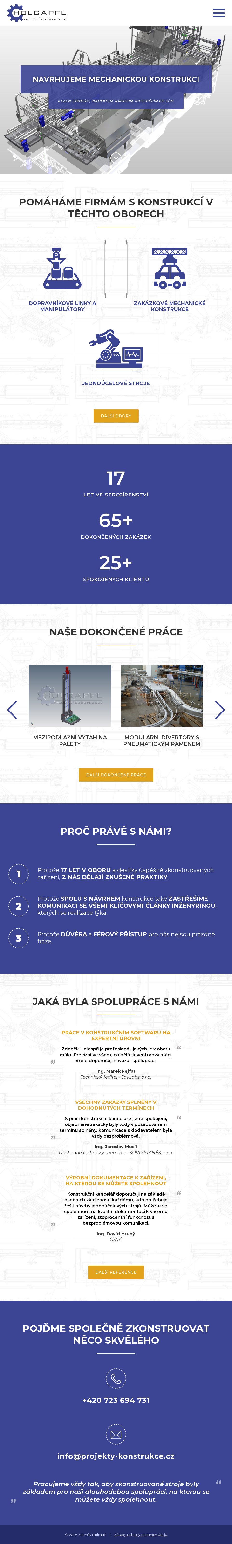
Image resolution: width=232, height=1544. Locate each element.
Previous (220, 710)
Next (12, 710)
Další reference (116, 1272)
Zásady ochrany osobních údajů (140, 1534)
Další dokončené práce (116, 775)
